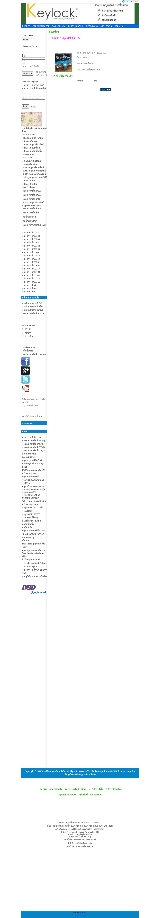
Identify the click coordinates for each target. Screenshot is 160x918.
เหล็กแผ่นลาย (92, 26)
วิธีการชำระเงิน (113, 789)
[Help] (33, 106)
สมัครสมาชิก (42, 75)
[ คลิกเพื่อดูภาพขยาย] (63, 76)
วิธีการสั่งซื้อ (106, 26)
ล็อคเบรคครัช (55, 789)
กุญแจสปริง (95, 795)
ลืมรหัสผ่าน (41, 72)
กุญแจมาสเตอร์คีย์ (41, 26)
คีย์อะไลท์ (83, 795)
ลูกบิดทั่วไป (54, 32)
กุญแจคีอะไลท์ (58, 26)
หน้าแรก (26, 26)
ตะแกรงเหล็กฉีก (75, 26)
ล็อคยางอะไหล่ (72, 789)
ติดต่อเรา (118, 26)
